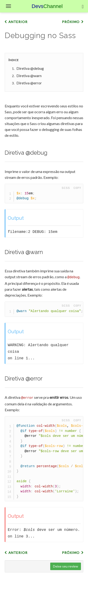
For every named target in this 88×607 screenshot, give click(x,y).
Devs (47, 6)
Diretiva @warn (29, 75)
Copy (77, 188)
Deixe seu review (65, 566)
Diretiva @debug (30, 68)
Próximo (71, 22)
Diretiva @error (29, 83)
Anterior (17, 22)
